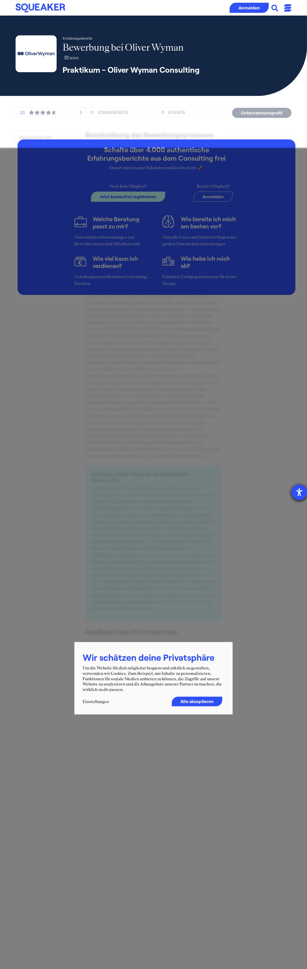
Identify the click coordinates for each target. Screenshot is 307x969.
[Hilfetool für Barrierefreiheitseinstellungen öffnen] (299, 492)
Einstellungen (96, 701)
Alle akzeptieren (197, 701)
